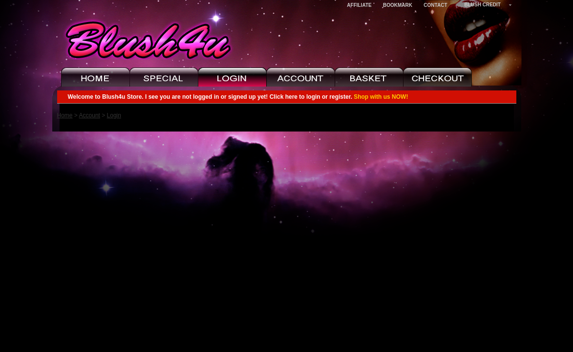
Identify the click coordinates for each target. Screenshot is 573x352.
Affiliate (359, 5)
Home (65, 115)
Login (114, 115)
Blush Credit (483, 4)
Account (89, 115)
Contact (435, 5)
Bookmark (397, 5)
